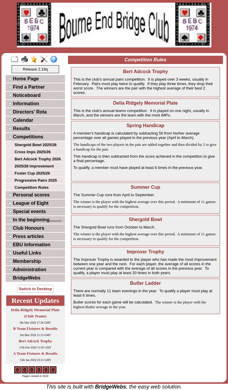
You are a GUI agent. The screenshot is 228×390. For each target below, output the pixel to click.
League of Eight (28, 203)
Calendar (21, 120)
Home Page (24, 78)
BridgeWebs (25, 277)
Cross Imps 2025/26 (32, 152)
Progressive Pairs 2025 (36, 180)
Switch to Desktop (35, 289)
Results (19, 128)
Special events (27, 211)
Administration (27, 269)
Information (24, 103)
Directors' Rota (28, 111)
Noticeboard (25, 95)
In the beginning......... (35, 219)
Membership (25, 261)
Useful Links (25, 252)
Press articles (26, 236)
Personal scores (29, 194)
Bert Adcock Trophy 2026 (38, 159)
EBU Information (29, 244)
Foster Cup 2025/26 (32, 173)
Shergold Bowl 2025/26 (36, 145)
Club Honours (26, 228)
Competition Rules (32, 187)
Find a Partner (27, 86)
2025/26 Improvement (34, 166)
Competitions (26, 136)
